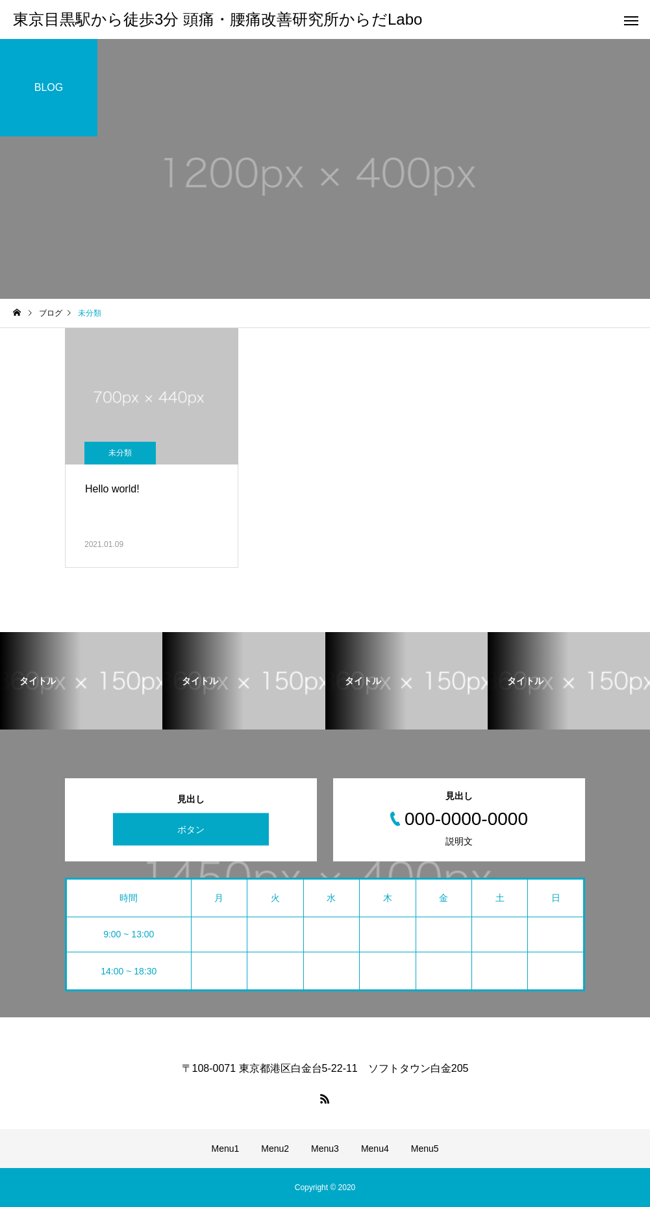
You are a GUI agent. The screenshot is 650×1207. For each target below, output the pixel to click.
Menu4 (375, 1148)
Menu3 (325, 1148)
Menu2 (275, 1148)
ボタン (191, 829)
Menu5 (425, 1148)
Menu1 (225, 1148)
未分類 (120, 452)
